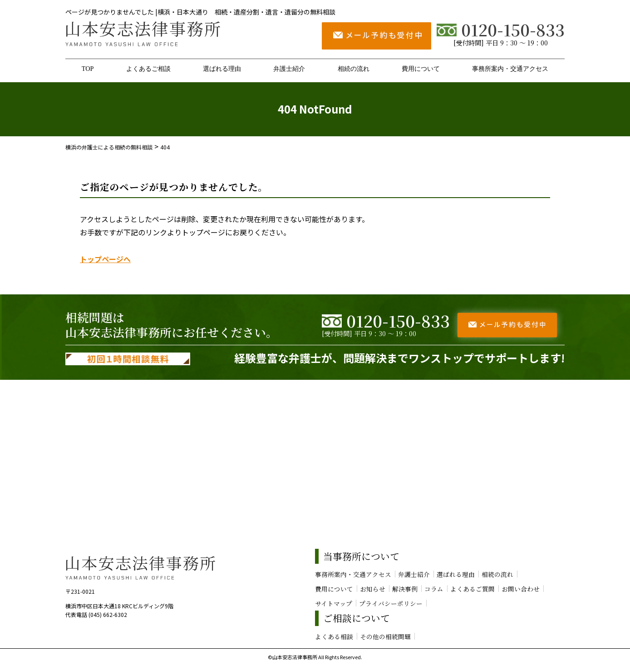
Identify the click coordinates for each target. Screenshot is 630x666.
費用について (421, 68)
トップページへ (105, 258)
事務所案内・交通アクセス (510, 68)
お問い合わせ (521, 588)
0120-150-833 (501, 29)
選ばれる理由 (222, 68)
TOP (88, 68)
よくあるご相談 (148, 68)
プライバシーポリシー (391, 603)
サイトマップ (333, 603)
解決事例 (405, 588)
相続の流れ (353, 68)
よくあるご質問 (472, 588)
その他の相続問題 (385, 636)
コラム (433, 588)
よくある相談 (334, 636)
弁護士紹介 (289, 68)
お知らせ (372, 588)
